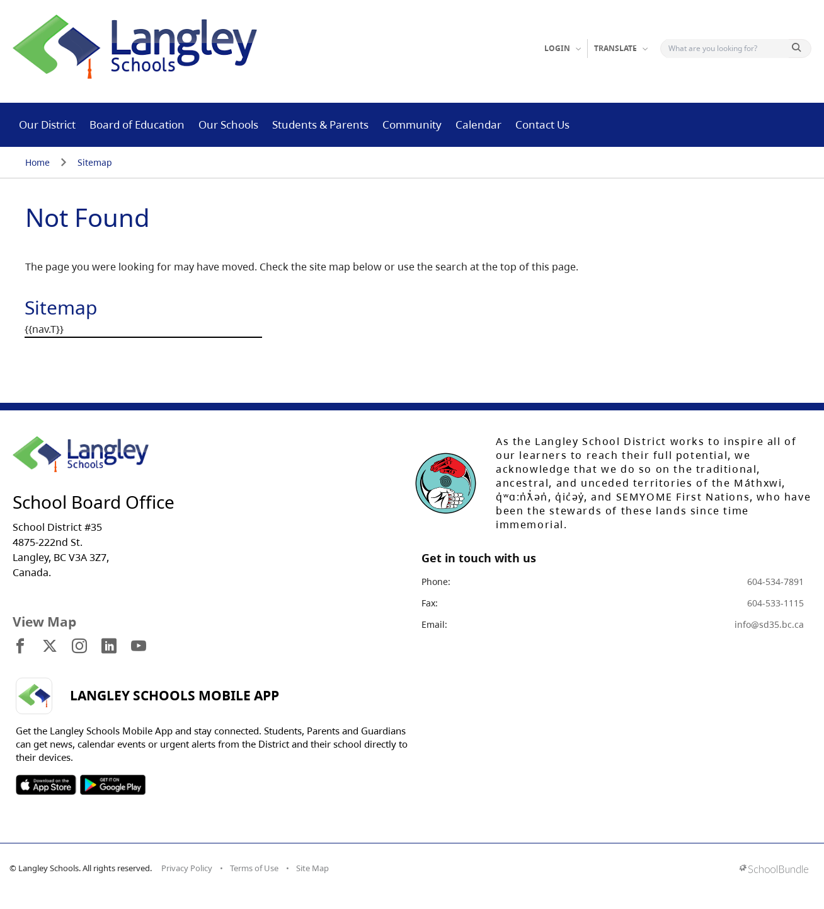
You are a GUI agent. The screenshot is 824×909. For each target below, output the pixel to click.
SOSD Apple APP (46, 785)
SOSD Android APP (112, 785)
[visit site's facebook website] (20, 646)
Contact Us (542, 124)
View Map (44, 621)
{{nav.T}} (44, 329)
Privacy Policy (186, 868)
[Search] (727, 48)
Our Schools (228, 124)
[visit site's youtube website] (138, 646)
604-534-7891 (775, 582)
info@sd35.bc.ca (769, 624)
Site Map (312, 868)
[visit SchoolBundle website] (774, 870)
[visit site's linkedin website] (109, 646)
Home (37, 162)
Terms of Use (254, 868)
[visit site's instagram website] (79, 646)
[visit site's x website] (49, 646)
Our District (47, 124)
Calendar (478, 124)
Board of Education (137, 124)
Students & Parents (320, 124)
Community (412, 124)
